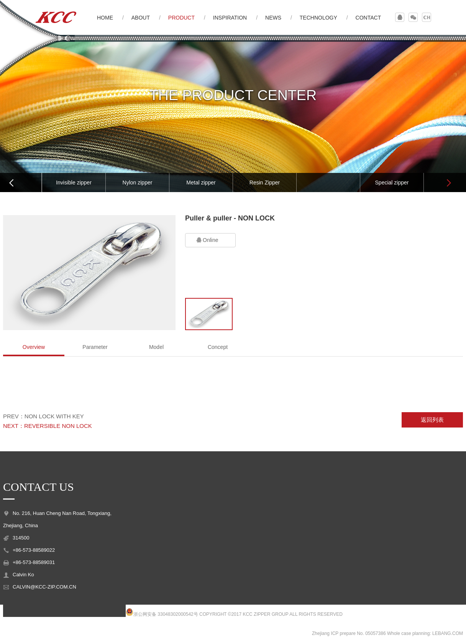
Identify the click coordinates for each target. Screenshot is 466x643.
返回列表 (432, 419)
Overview (34, 347)
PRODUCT (181, 18)
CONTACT (368, 18)
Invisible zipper (74, 182)
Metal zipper (200, 182)
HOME (105, 18)
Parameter (94, 347)
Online (206, 240)
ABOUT (140, 18)
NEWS (273, 18)
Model (156, 347)
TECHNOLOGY (318, 18)
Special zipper (392, 182)
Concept (218, 347)
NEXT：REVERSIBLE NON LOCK (47, 426)
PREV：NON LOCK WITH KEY (43, 416)
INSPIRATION (230, 18)
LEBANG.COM (447, 633)
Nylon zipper (138, 182)
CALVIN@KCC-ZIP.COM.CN (44, 587)
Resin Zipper (264, 182)
